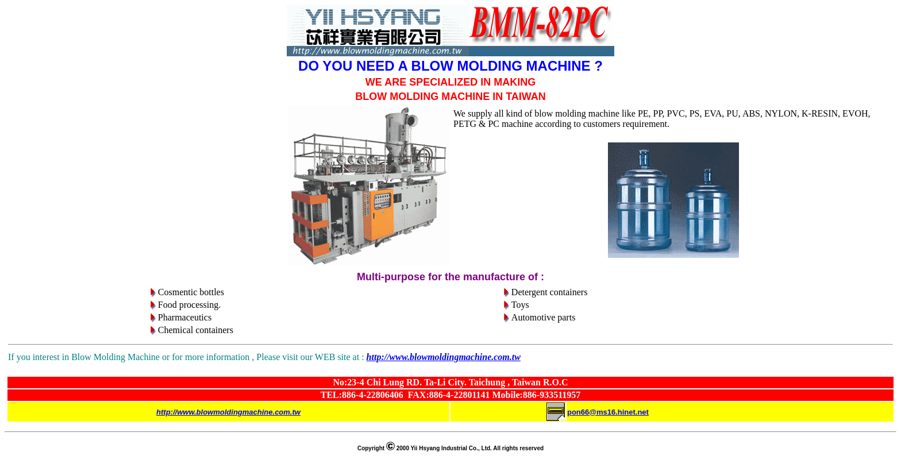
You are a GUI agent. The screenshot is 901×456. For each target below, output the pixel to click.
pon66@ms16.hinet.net (608, 412)
